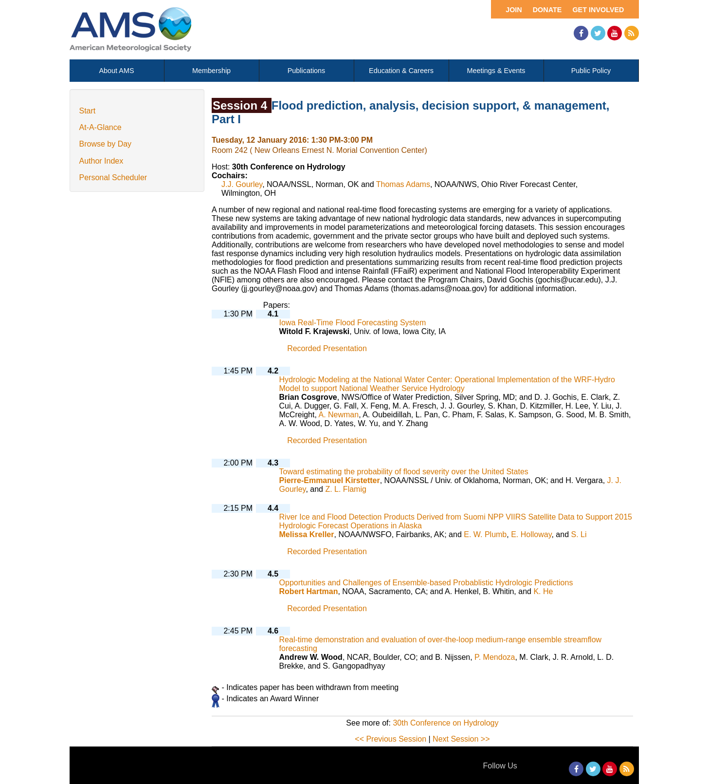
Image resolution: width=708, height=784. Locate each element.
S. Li (578, 534)
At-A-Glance (100, 127)
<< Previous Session (390, 739)
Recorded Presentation (327, 348)
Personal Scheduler (113, 177)
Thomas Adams (403, 184)
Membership (211, 71)
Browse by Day (105, 144)
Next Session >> (461, 739)
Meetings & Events (496, 71)
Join (514, 10)
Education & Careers (401, 71)
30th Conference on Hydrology (445, 723)
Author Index (101, 161)
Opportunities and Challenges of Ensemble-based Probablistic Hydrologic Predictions (426, 583)
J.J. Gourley (241, 184)
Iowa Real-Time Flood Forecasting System (352, 322)
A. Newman (338, 415)
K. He (543, 591)
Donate (547, 10)
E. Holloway (531, 534)
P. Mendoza (494, 657)
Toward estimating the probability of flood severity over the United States (403, 471)
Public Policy (591, 71)
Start (87, 111)
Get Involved (598, 10)
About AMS (116, 71)
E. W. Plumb (485, 534)
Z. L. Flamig (345, 489)
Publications (307, 71)
